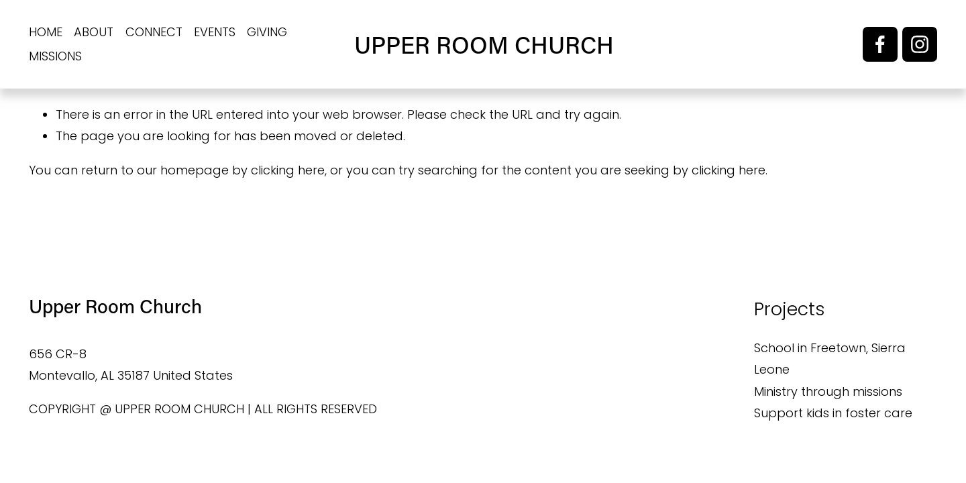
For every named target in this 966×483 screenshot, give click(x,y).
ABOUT (93, 31)
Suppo (774, 413)
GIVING (267, 31)
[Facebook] (880, 44)
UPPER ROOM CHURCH (484, 44)
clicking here (288, 170)
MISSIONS (55, 56)
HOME (45, 31)
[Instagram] (919, 44)
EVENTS (214, 31)
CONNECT (153, 31)
